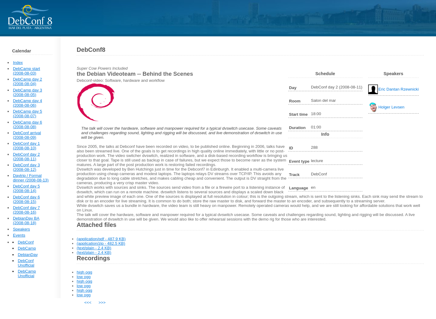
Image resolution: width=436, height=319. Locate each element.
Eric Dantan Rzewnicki (398, 89)
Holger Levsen (391, 107)
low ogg (84, 276)
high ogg (84, 272)
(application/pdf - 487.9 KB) (101, 239)
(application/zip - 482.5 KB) (101, 243)
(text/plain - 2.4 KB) (94, 248)
